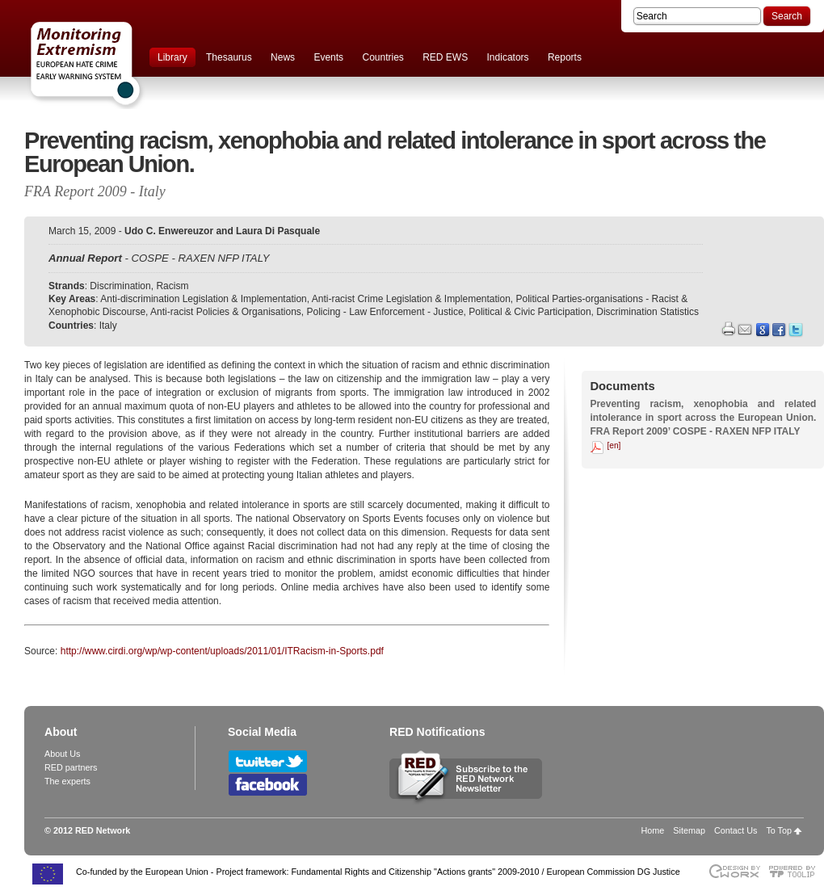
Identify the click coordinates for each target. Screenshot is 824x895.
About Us (62, 753)
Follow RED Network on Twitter (268, 761)
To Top (779, 830)
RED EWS (445, 57)
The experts (67, 781)
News (283, 57)
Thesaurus (229, 57)
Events (328, 57)
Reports (565, 57)
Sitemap (689, 830)
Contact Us (735, 830)
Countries (382, 57)
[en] (613, 445)
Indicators (508, 57)
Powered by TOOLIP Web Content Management (796, 871)
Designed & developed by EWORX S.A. (734, 871)
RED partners (70, 767)
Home (653, 830)
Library (172, 57)
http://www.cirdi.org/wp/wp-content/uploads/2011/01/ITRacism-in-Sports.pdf (222, 651)
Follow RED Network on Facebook (268, 785)
